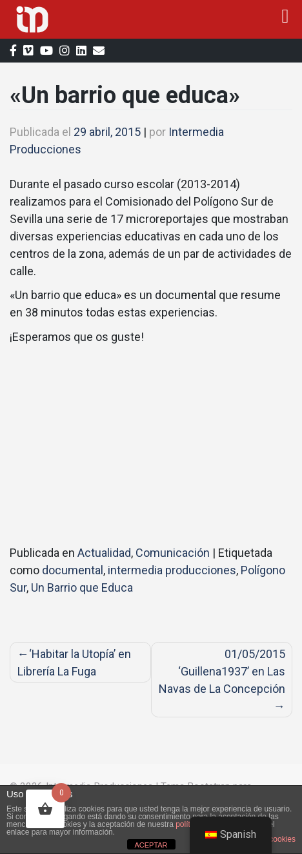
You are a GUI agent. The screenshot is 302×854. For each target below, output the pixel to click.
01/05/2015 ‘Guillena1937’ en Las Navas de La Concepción (222, 671)
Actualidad (104, 552)
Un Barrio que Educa (82, 587)
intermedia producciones (172, 570)
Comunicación (173, 552)
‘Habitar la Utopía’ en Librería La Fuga (74, 662)
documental (72, 570)
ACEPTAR (150, 845)
